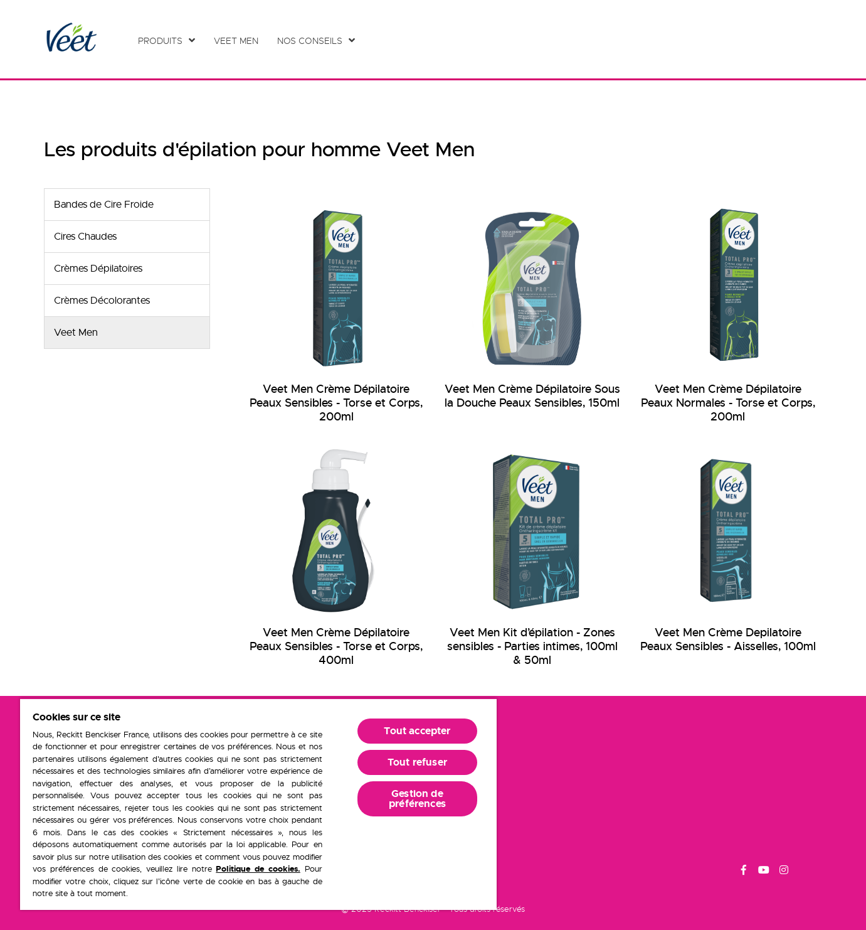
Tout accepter (417, 730)
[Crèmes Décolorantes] (127, 300)
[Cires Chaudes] (127, 236)
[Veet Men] (239, 41)
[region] (258, 804)
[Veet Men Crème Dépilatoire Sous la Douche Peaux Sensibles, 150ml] (531, 306)
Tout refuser (417, 762)
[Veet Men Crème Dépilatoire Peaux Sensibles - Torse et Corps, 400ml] (336, 557)
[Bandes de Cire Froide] (127, 204)
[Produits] (166, 41)
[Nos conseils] (316, 41)
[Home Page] (70, 39)
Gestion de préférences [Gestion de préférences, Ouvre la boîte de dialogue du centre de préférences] (417, 798)
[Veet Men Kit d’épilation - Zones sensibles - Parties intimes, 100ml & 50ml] (531, 557)
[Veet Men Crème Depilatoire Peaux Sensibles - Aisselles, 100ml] (728, 551)
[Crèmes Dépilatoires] (127, 268)
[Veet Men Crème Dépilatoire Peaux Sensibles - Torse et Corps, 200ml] (336, 313)
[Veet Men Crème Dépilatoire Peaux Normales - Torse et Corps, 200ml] (728, 313)
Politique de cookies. (258, 868)
